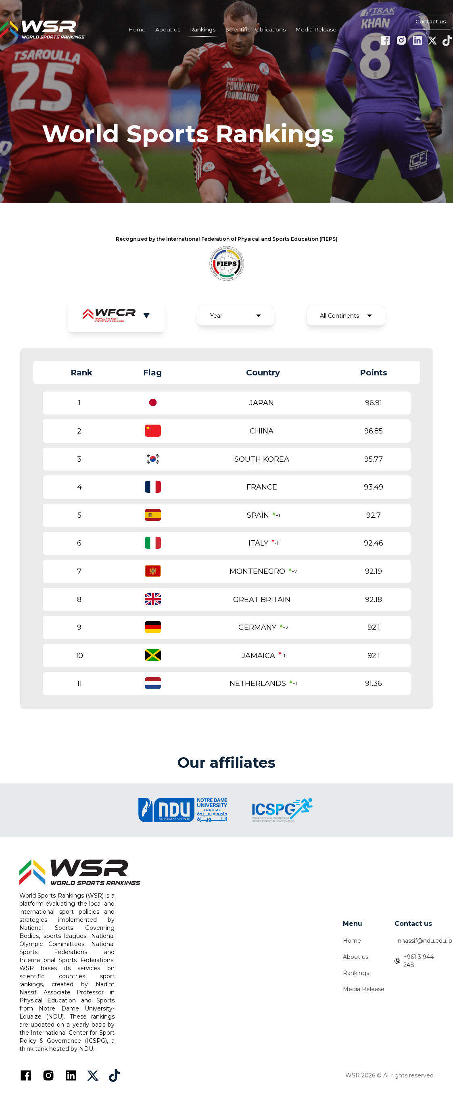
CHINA (261, 431)
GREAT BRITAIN (261, 599)
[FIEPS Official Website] (227, 263)
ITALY (258, 543)
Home (352, 940)
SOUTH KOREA (261, 459)
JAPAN (261, 402)
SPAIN (258, 515)
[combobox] (235, 316)
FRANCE (261, 487)
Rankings (356, 973)
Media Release (363, 989)
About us (355, 956)
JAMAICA (258, 655)
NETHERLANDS (258, 683)
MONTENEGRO (257, 571)
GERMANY (257, 627)
